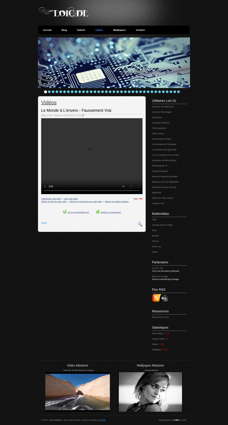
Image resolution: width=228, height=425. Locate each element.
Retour (44, 223)
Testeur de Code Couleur (162, 198)
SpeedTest (156, 193)
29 (152, 91)
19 (114, 91)
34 (171, 91)
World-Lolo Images (160, 276)
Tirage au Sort (158, 203)
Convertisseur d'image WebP (164, 150)
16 (102, 91)
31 (159, 91)
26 (140, 91)
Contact (140, 30)
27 (144, 91)
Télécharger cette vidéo (51, 199)
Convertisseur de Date (161, 139)
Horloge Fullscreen (160, 171)
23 (129, 91)
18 (110, 91)
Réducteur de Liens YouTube (164, 187)
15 (98, 91)
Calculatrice (157, 117)
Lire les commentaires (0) (78, 212)
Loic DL (102, 420)
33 (167, 91)
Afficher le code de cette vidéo (54, 202)
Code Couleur (158, 133)
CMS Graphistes (159, 128)
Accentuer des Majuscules (163, 107)
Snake (154, 252)
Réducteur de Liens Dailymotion (165, 182)
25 (136, 91)
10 (79, 91)
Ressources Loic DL (160, 317)
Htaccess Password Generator (165, 176)
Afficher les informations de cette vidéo (86, 202)
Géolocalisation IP (159, 166)
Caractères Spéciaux (161, 123)
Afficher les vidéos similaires (117, 202)
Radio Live (156, 246)
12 (87, 91)
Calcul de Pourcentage (161, 112)
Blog (64, 30)
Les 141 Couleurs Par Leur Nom (165, 155)
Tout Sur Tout (157, 268)
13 (91, 91)
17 (106, 91)
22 (125, 91)
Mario (154, 230)
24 (133, 91)
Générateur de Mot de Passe (164, 160)
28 (148, 91)
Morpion (155, 236)
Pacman (155, 241)
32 (163, 91)
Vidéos (99, 30)
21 (121, 91)
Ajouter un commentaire (111, 212)
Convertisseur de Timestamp (164, 144)
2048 (154, 220)
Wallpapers (119, 30)
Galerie (81, 30)
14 (95, 91)
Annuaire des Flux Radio (162, 225)
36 (178, 91)
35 (174, 91)
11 (83, 91)
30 (155, 91)
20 (117, 91)
